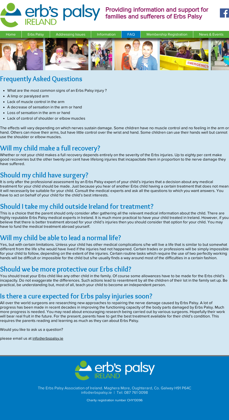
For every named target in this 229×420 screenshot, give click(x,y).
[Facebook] (224, 13)
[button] (35, 34)
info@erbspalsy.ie (47, 338)
